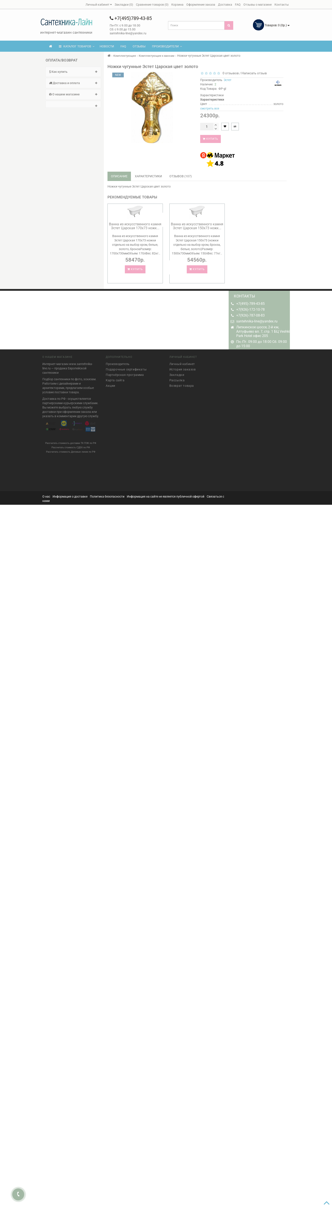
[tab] (73, 72)
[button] (73, 104)
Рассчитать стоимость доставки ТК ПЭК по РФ (70, 441)
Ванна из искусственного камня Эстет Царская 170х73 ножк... (135, 226)
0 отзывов (230, 73)
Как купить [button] (73, 71)
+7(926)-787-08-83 (250, 315)
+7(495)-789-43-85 (250, 304)
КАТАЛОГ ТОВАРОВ (76, 46)
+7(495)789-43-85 (131, 18)
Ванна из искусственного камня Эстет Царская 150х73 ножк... (197, 226)
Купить (210, 138)
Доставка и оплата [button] (73, 83)
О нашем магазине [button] (73, 94)
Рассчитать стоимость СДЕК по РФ (70, 445)
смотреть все (209, 108)
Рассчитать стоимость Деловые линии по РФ (70, 450)
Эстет (227, 80)
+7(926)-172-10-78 (250, 309)
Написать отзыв (254, 73)
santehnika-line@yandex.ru (256, 321)
